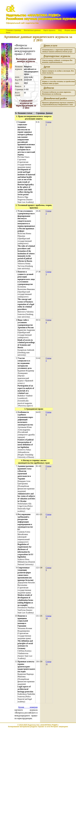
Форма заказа (70, 30)
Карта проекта (49, 30)
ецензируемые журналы (57, 56)
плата (48, 77)
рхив (47, 66)
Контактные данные (32, 30)
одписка (49, 88)
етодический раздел (55, 98)
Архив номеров (28, 707)
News (8, 32)
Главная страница (13, 30)
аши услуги (50, 45)
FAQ (60, 30)
